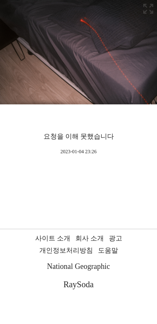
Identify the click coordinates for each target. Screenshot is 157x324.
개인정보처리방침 (66, 250)
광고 (115, 238)
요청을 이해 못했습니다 (79, 136)
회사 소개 (89, 238)
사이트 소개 (52, 238)
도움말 (108, 250)
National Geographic (78, 266)
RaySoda (78, 284)
